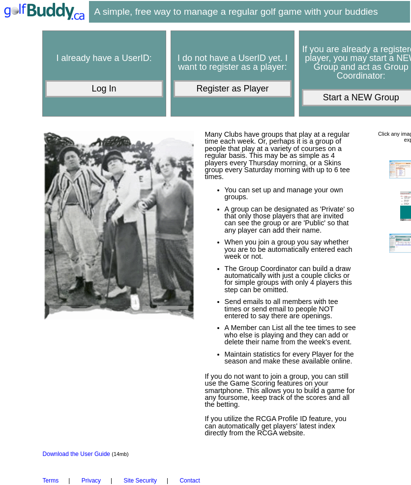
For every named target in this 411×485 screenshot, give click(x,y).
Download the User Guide (77, 454)
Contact (189, 480)
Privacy (91, 480)
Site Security (140, 480)
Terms (51, 480)
